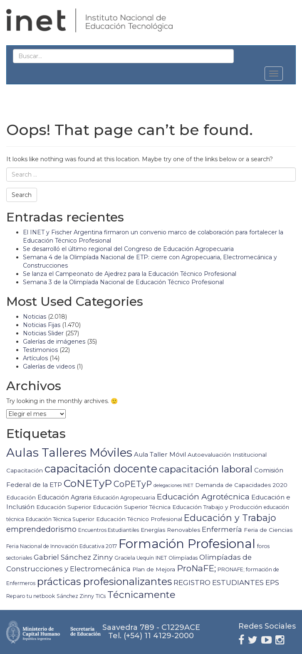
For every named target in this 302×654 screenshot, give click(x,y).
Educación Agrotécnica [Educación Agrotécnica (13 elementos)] (203, 497)
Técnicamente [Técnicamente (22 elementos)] (141, 594)
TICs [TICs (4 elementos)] (101, 596)
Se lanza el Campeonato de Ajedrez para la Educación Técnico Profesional (129, 274)
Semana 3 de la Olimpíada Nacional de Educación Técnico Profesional (123, 282)
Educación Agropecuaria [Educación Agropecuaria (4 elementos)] (124, 497)
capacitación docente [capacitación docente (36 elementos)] (101, 468)
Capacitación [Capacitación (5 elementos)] (24, 470)
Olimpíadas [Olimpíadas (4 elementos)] (183, 558)
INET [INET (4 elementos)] (161, 558)
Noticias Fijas (41, 325)
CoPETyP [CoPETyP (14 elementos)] (133, 484)
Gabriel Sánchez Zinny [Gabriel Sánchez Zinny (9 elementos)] (73, 557)
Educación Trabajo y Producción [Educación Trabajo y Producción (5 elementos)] (217, 507)
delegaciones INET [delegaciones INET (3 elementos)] (173, 485)
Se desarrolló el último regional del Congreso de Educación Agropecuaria (128, 249)
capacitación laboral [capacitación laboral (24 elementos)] (205, 469)
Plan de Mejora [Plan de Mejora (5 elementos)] (153, 569)
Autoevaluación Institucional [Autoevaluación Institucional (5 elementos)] (227, 454)
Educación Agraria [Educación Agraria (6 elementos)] (64, 497)
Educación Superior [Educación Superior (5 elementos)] (63, 507)
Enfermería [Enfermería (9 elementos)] (222, 529)
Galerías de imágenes (54, 341)
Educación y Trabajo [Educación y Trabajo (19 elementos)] (230, 517)
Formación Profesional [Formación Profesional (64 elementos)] (187, 543)
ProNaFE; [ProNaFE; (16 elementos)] (196, 568)
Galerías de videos (49, 366)
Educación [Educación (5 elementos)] (21, 497)
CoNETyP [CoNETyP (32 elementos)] (88, 483)
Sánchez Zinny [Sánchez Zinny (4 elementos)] (75, 596)
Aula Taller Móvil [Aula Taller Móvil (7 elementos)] (160, 454)
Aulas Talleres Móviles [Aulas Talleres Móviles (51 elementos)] (69, 452)
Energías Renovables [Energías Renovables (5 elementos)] (170, 529)
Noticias (34, 316)
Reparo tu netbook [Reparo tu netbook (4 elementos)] (30, 596)
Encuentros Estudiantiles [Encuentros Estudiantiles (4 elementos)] (108, 530)
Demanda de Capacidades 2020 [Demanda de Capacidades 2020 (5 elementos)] (241, 485)
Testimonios (40, 350)
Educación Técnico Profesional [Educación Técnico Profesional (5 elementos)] (139, 519)
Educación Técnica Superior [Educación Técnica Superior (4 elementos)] (60, 519)
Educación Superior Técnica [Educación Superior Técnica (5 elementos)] (132, 507)
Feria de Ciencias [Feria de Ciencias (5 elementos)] (268, 529)
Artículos (35, 358)
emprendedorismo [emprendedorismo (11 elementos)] (41, 529)
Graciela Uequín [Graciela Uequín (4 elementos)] (134, 558)
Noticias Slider (43, 333)
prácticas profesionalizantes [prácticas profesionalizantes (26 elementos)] (104, 581)
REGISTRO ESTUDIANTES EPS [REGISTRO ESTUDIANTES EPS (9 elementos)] (226, 582)
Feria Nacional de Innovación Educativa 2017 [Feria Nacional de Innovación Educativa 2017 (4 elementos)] (61, 546)
